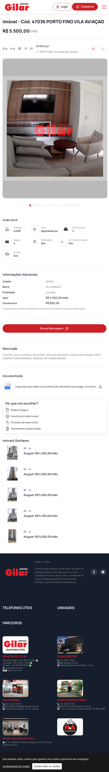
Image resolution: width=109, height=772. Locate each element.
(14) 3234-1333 (66, 704)
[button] (30, 205)
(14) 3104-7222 (67, 660)
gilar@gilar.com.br (68, 663)
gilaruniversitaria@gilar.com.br (75, 706)
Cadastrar (85, 6)
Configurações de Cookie (16, 766)
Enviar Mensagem (54, 328)
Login (62, 6)
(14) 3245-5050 (13, 704)
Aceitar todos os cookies (47, 766)
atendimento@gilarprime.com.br (22, 706)
